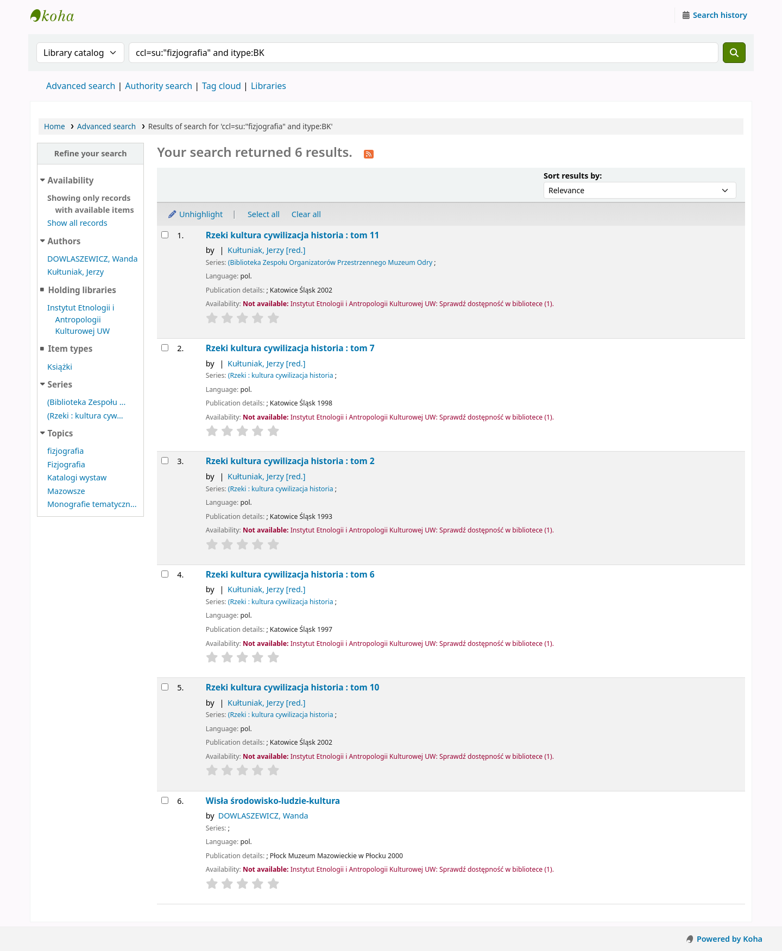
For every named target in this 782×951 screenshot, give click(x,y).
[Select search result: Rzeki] (164, 234)
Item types (70, 348)
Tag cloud (221, 86)
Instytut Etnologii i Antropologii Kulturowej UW (57, 15)
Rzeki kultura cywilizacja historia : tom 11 (293, 235)
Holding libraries (82, 289)
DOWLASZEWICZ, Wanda (92, 258)
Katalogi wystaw (76, 477)
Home (54, 126)
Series (60, 384)
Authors (64, 241)
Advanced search (80, 86)
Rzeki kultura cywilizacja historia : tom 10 (293, 687)
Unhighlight (195, 214)
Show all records (77, 223)
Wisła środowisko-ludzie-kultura (273, 801)
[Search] (734, 52)
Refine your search (90, 153)
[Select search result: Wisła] (164, 800)
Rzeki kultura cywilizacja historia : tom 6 (290, 574)
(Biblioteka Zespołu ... (86, 402)
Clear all (306, 214)
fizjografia (65, 451)
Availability (71, 180)
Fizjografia (66, 464)
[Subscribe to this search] (369, 153)
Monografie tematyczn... (92, 504)
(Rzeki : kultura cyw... (85, 415)
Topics (60, 433)
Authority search (158, 86)
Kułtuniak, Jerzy (75, 272)
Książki (59, 367)
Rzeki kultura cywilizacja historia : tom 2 (290, 461)
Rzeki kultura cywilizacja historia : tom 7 (290, 348)
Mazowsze (66, 491)
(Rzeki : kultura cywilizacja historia (280, 375)
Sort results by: (573, 175)
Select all (264, 214)
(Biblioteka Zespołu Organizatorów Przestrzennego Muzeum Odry (330, 262)
